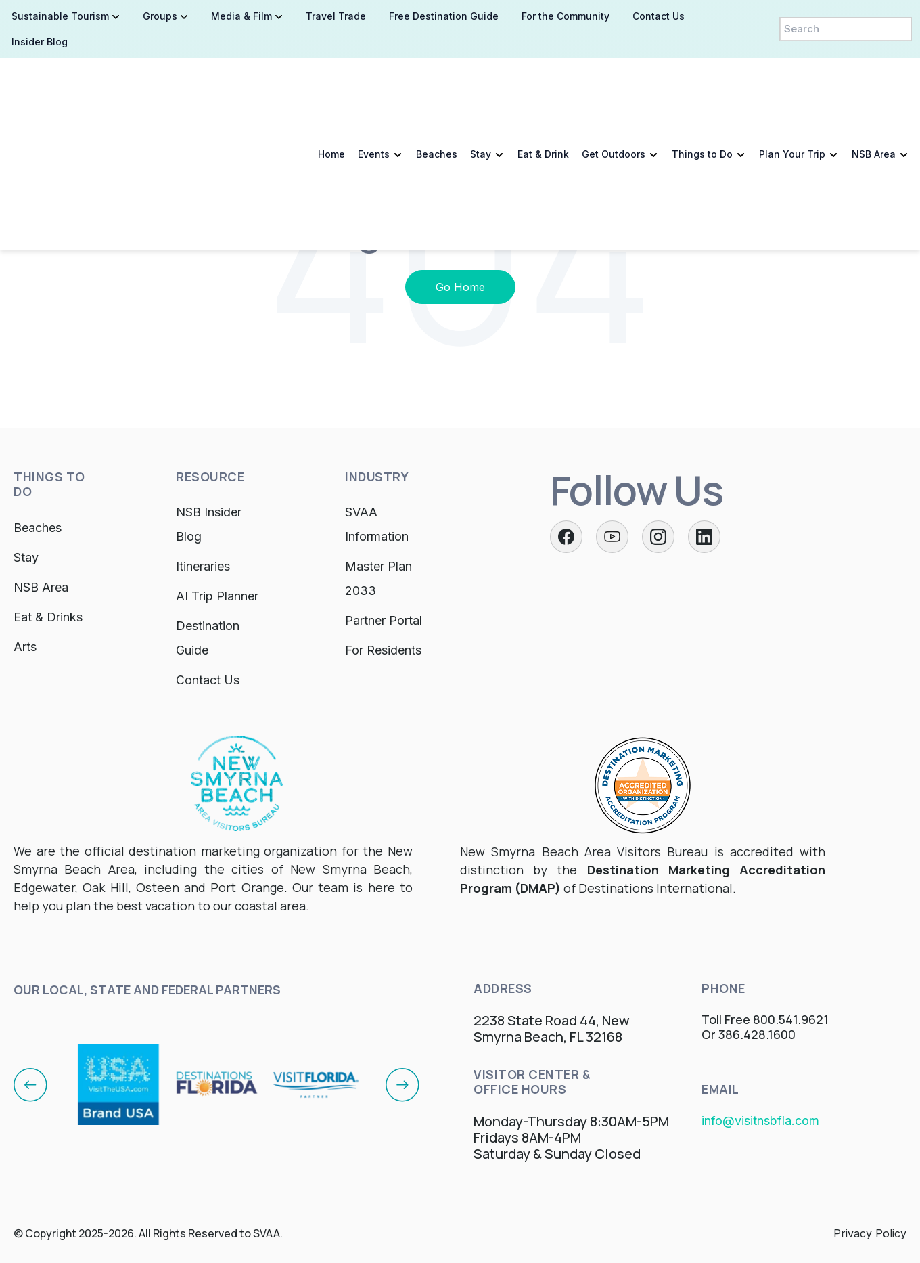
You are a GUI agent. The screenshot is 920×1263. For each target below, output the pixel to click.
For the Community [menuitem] (566, 16)
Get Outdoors (613, 90)
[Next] (402, 1084)
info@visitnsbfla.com (760, 1120)
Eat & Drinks (48, 617)
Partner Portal (383, 620)
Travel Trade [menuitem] (336, 16)
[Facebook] (566, 536)
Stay (480, 90)
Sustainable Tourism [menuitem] (60, 16)
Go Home (460, 287)
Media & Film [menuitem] (241, 16)
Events (374, 90)
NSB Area (874, 90)
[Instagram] (658, 536)
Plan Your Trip (792, 90)
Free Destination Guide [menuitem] (444, 16)
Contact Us (207, 680)
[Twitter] (612, 536)
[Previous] (30, 1084)
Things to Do (702, 90)
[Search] (845, 29)
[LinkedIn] (704, 536)
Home (331, 90)
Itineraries (203, 566)
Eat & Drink (543, 90)
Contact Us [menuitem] (658, 16)
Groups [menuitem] (160, 16)
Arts (25, 647)
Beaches (436, 90)
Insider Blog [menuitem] (40, 41)
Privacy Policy (869, 1233)
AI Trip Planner (217, 596)
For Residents (383, 650)
